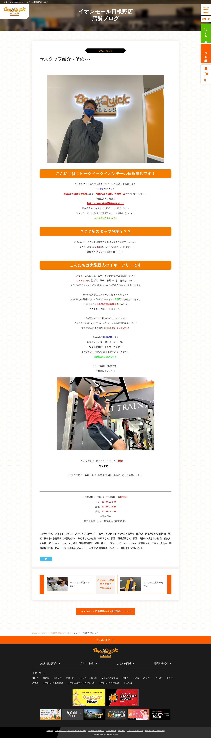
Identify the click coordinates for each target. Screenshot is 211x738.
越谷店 (46, 678)
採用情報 (50, 731)
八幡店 (35, 683)
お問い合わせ (111, 731)
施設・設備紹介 (48, 663)
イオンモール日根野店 (53, 683)
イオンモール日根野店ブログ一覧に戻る (105, 584)
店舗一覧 (206, 19)
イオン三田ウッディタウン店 (81, 683)
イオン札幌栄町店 (109, 678)
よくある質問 (124, 663)
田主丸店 (128, 683)
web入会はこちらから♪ (105, 218)
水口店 (169, 678)
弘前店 (125, 678)
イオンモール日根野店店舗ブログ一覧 (54, 633)
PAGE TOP (105, 639)
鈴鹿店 (146, 678)
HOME (34, 633)
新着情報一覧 (161, 663)
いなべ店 (158, 678)
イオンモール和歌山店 (109, 683)
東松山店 (70, 678)
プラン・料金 (87, 663)
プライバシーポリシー (135, 731)
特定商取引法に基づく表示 (155, 731)
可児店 (136, 678)
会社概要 (121, 731)
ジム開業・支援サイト (96, 731)
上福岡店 (57, 678)
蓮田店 (35, 678)
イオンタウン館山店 (88, 678)
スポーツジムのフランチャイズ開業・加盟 (70, 731)
